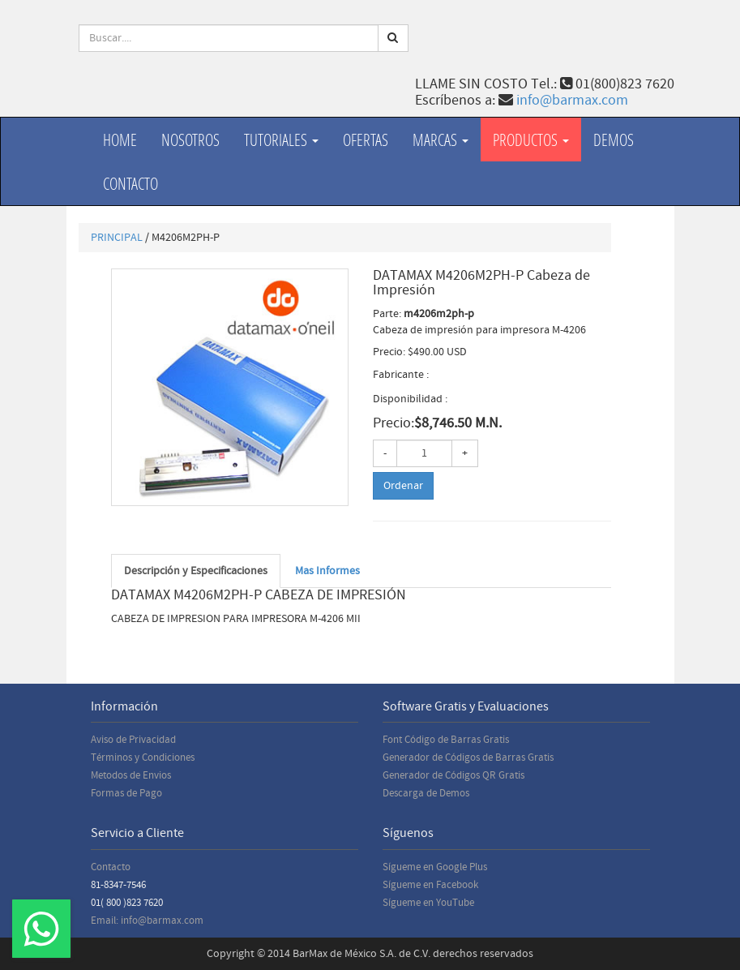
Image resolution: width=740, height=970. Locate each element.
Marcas (440, 139)
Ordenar (403, 486)
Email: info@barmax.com (147, 920)
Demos (613, 139)
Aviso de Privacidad (133, 739)
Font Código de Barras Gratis (446, 739)
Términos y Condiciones (143, 757)
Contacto (130, 183)
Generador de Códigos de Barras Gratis (468, 757)
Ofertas (365, 139)
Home (120, 139)
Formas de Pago (126, 793)
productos (531, 139)
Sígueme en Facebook (430, 884)
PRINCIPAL (117, 237)
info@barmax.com (572, 100)
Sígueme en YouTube (428, 902)
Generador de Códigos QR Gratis (453, 775)
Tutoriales (281, 139)
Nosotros (190, 139)
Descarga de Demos (426, 793)
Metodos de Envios (131, 775)
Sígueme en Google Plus (435, 867)
